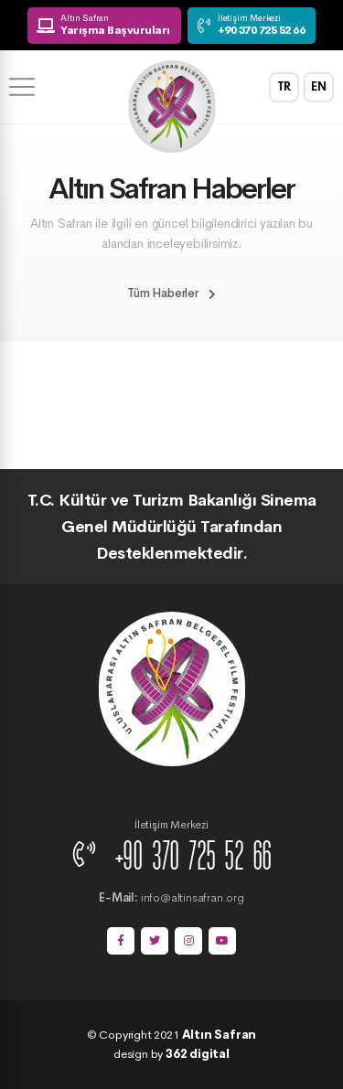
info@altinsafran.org (171, 897)
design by (171, 1054)
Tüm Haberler (171, 293)
